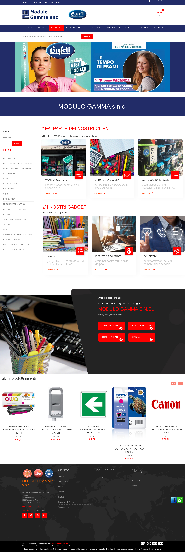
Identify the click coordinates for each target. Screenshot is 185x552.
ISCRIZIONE (42, 28)
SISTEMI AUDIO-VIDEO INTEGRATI (17, 235)
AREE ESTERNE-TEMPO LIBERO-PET (18, 163)
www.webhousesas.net (59, 544)
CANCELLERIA (9, 174)
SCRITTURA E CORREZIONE (15, 219)
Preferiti (61, 492)
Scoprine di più (147, 549)
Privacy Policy (136, 480)
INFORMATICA (9, 199)
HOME (29, 28)
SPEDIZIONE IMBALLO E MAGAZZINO (18, 245)
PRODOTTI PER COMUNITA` (15, 209)
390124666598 (27, 510)
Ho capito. (157, 549)
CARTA (6, 179)
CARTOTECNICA (10, 184)
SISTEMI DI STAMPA (11, 240)
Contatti (61, 497)
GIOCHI (6, 194)
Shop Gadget (99, 477)
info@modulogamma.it (30, 506)
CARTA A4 (158, 28)
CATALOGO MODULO (76, 28)
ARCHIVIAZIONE (10, 158)
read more (51, 193)
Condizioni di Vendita (66, 502)
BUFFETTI (96, 28)
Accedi (60, 487)
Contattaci (134, 485)
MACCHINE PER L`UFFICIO (14, 204)
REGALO (7, 214)
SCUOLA (7, 224)
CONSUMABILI (9, 189)
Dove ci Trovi (63, 482)
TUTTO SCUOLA (141, 28)
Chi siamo (62, 477)
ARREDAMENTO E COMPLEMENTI (17, 168)
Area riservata (63, 507)
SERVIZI (6, 230)
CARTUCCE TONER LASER (118, 28)
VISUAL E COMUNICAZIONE (14, 250)
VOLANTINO (56, 28)
